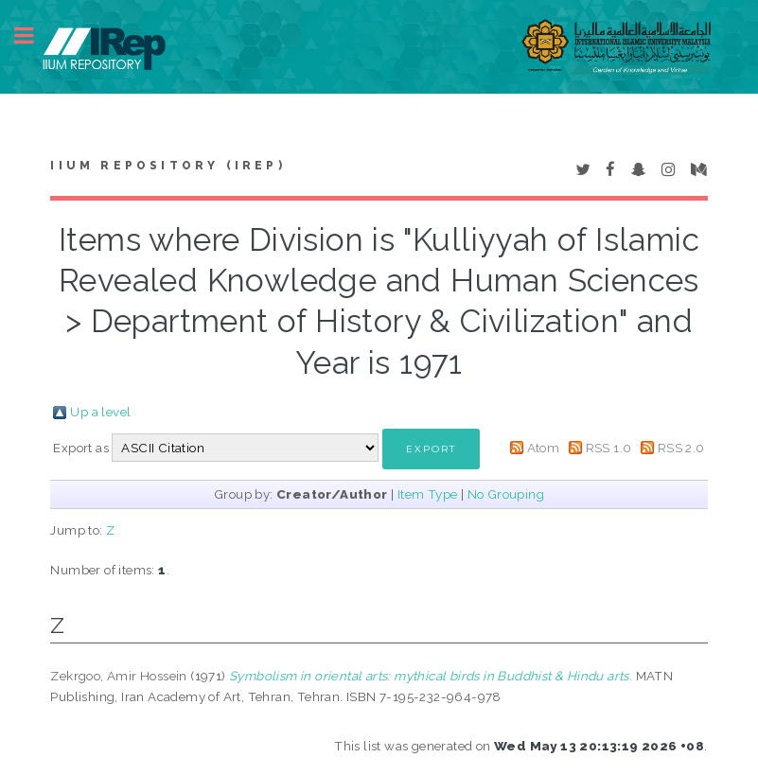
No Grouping (505, 494)
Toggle (34, 35)
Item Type (427, 494)
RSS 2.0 (681, 447)
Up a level (100, 411)
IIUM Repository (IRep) (167, 165)
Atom (543, 447)
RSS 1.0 (609, 447)
